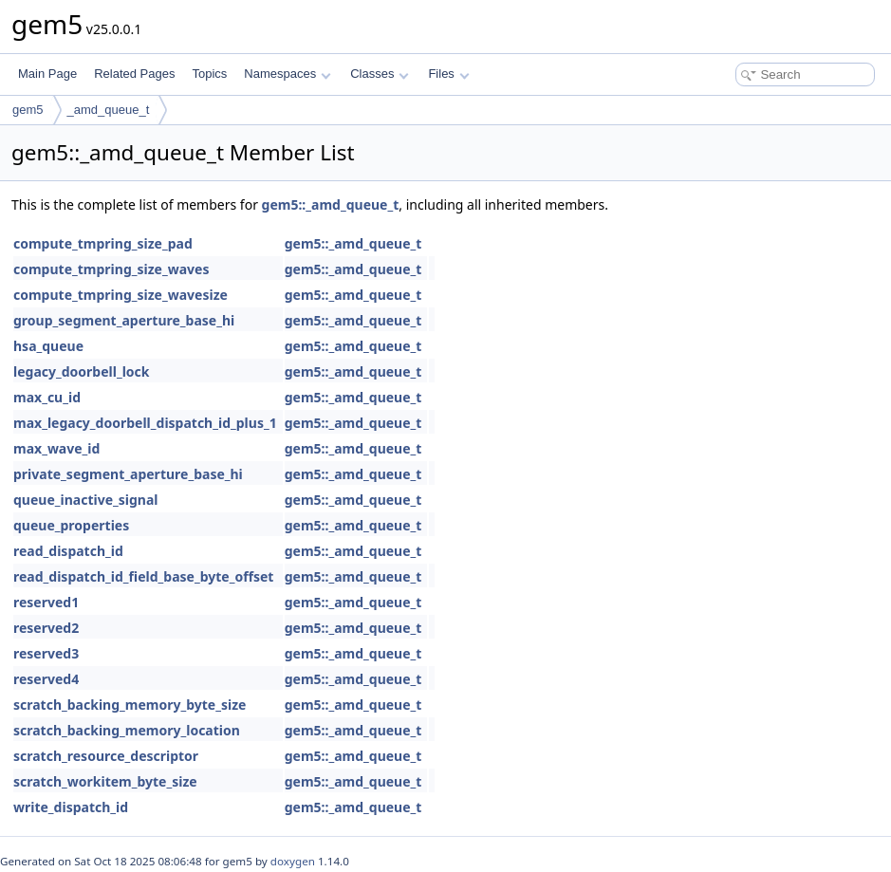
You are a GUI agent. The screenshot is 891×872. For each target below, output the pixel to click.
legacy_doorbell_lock (81, 371)
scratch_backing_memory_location (126, 730)
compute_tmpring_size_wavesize (120, 295)
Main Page (47, 73)
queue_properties (71, 525)
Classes (379, 73)
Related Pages (134, 73)
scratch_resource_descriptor (105, 756)
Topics (209, 73)
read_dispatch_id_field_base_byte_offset (143, 576)
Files (448, 73)
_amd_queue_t (108, 109)
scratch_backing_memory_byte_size (129, 705)
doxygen (292, 861)
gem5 (28, 109)
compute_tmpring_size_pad (103, 243)
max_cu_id (47, 397)
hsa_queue (48, 346)
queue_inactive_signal (85, 500)
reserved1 (46, 602)
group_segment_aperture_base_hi (123, 320)
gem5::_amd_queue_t (330, 204)
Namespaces (287, 73)
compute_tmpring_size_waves (111, 269)
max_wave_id (56, 448)
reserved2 (46, 628)
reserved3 (46, 653)
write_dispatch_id (70, 807)
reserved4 (46, 679)
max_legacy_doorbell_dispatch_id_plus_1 (145, 423)
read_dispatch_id (68, 551)
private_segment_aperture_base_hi (128, 474)
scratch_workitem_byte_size (105, 781)
